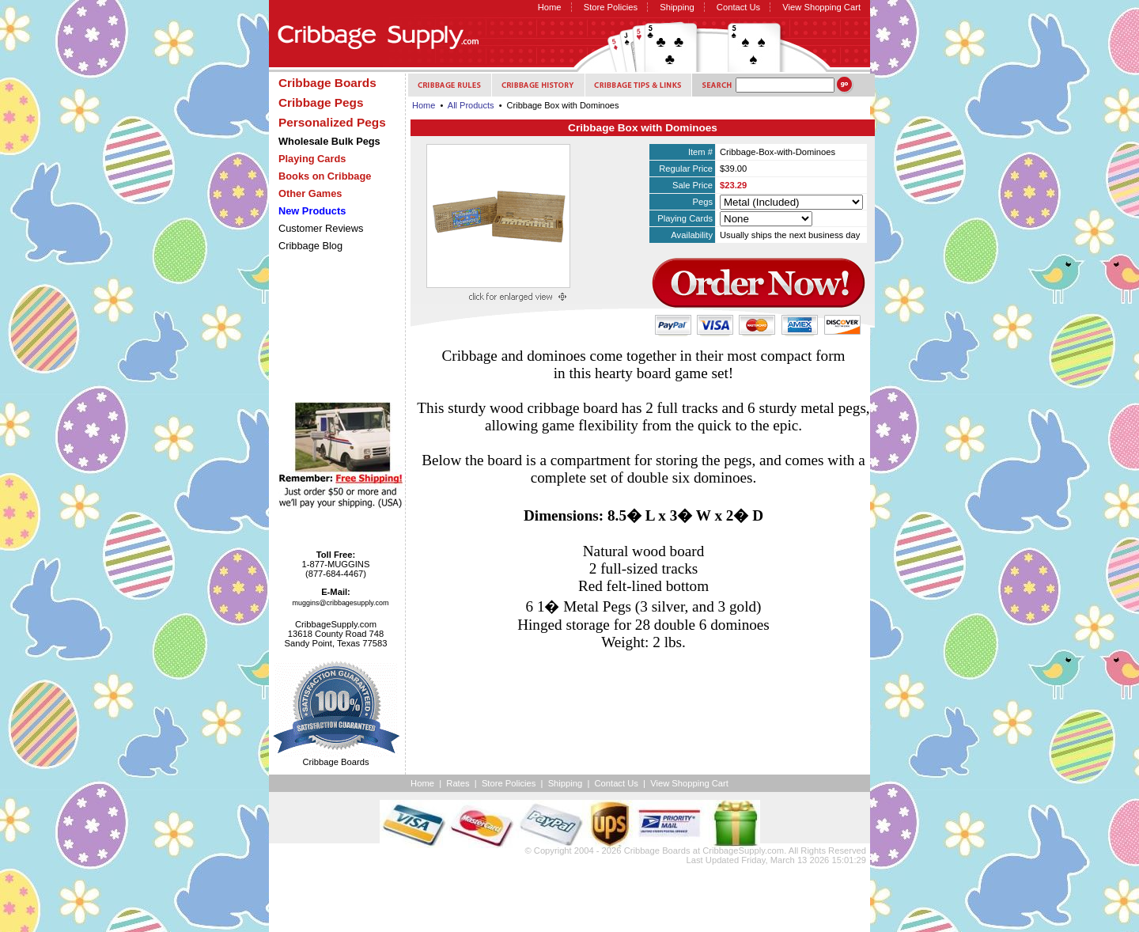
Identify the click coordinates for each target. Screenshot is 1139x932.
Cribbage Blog (310, 246)
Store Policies (611, 7)
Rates (457, 783)
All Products (471, 105)
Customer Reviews (320, 228)
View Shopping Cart (821, 7)
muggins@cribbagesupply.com (341, 603)
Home (550, 7)
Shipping (677, 7)
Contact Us (738, 7)
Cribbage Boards (657, 850)
